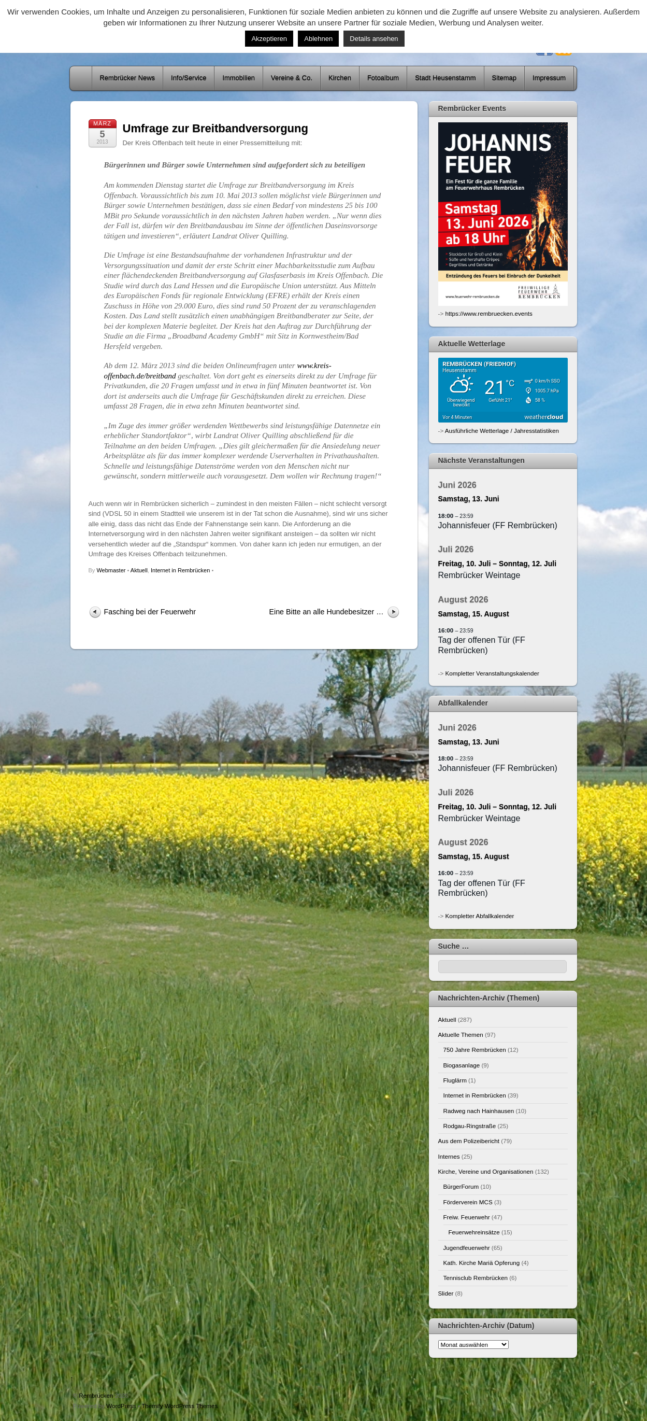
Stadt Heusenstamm (445, 78)
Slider (446, 1293)
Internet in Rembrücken (180, 570)
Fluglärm (455, 1080)
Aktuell (139, 570)
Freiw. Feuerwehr (466, 1217)
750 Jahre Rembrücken (474, 1049)
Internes (449, 1156)
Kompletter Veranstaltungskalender (492, 673)
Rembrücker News (127, 78)
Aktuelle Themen (460, 1034)
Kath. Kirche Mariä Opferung (481, 1262)
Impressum (549, 78)
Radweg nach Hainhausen (478, 1110)
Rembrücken (96, 1395)
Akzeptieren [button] (269, 39)
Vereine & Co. (291, 78)
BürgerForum (461, 1186)
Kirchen (339, 78)
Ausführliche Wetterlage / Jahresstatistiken (502, 430)
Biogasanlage (461, 1065)
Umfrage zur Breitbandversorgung (215, 128)
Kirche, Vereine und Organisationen (486, 1171)
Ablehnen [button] (318, 39)
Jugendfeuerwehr (466, 1247)
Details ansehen (374, 39)
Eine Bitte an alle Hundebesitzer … (326, 612)
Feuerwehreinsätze (474, 1232)
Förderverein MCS (468, 1202)
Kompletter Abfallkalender (479, 915)
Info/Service (188, 78)
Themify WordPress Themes (179, 1405)
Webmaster (110, 570)
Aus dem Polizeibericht (469, 1140)
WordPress (121, 1405)
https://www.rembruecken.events (488, 313)
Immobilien (238, 78)
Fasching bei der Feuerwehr (150, 612)
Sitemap (504, 78)
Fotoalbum (383, 78)
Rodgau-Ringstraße (469, 1125)
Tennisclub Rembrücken (475, 1277)
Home (82, 78)
